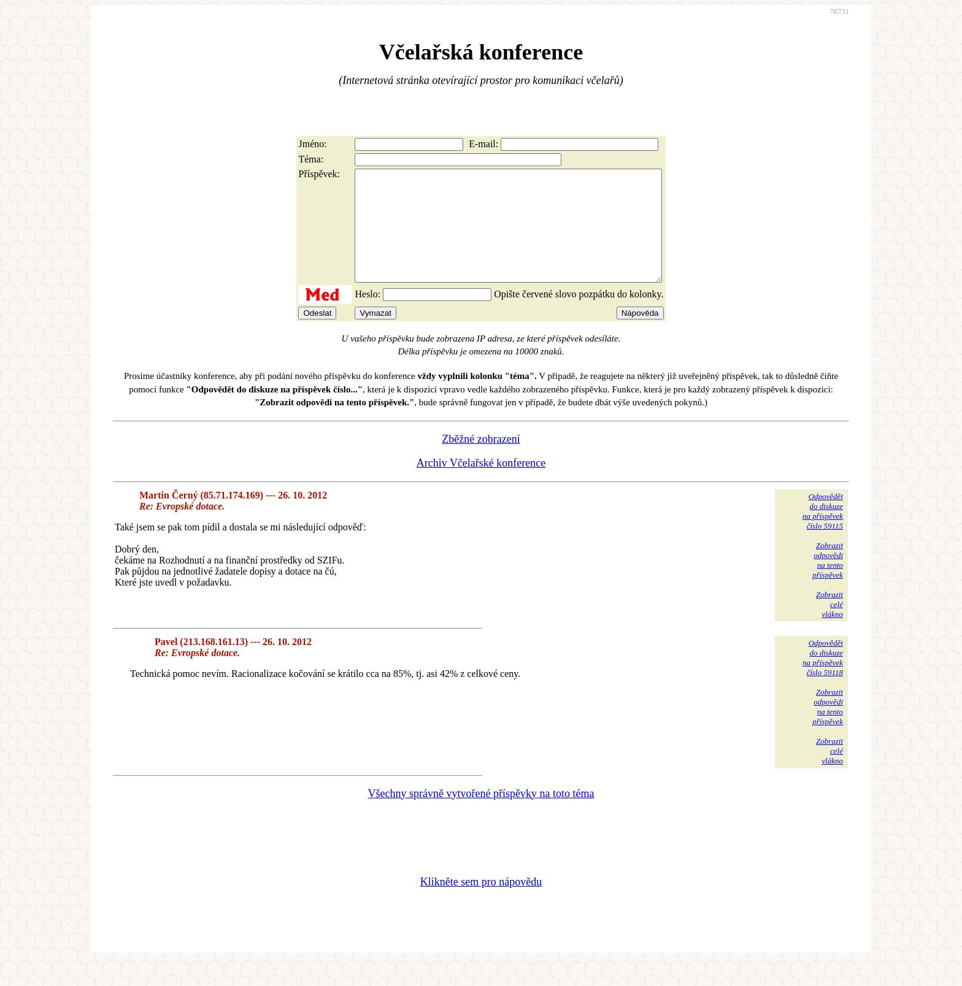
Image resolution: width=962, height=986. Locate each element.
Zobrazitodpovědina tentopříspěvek (827, 582)
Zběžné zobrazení (481, 461)
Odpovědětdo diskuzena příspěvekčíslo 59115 (822, 533)
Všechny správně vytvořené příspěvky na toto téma (481, 815)
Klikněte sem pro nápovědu (481, 904)
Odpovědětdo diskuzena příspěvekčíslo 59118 (822, 679)
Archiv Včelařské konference (481, 485)
